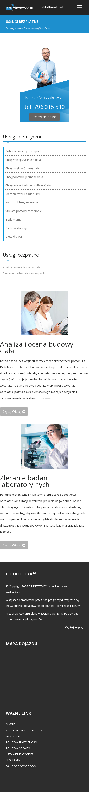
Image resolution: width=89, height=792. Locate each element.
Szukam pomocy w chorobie (23, 211)
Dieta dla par (13, 236)
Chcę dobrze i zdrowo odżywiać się (28, 185)
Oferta (27, 28)
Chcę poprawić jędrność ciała (24, 177)
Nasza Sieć (13, 736)
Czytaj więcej (74, 627)
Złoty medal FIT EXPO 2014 (24, 730)
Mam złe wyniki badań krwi (22, 194)
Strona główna (13, 28)
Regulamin (13, 760)
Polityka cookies (18, 748)
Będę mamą (13, 219)
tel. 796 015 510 (44, 107)
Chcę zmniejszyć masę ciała (23, 160)
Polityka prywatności (21, 742)
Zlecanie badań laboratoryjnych (24, 273)
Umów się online (44, 117)
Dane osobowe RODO (21, 766)
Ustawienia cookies (19, 754)
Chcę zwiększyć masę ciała (22, 168)
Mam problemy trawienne (22, 202)
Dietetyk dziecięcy (17, 228)
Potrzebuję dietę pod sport (23, 151)
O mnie (10, 724)
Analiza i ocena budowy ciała (21, 267)
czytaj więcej (14, 411)
